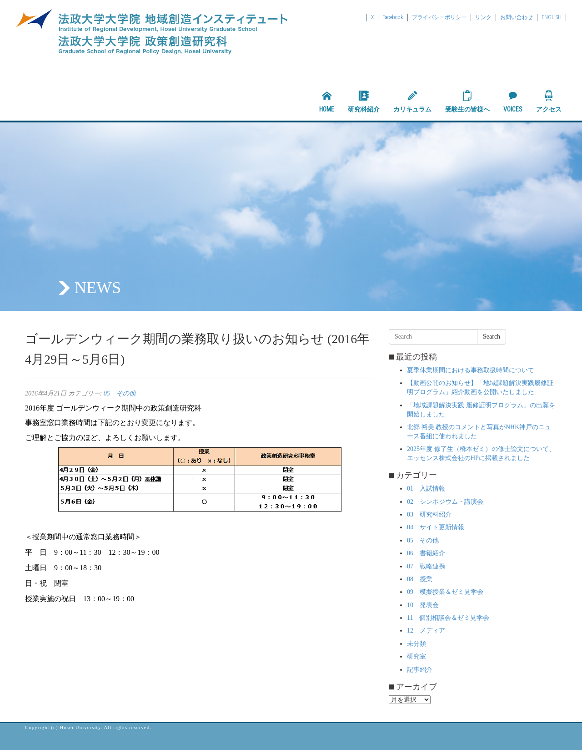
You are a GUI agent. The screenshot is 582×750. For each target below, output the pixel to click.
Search (491, 336)
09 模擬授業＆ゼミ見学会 (445, 591)
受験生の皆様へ (467, 101)
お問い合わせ (516, 17)
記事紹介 (419, 669)
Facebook (392, 17)
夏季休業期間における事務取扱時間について (470, 370)
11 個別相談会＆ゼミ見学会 (448, 617)
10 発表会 (423, 605)
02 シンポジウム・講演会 (445, 501)
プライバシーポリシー (439, 17)
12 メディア (426, 630)
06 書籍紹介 (426, 553)
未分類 (416, 643)
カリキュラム (412, 101)
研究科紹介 (364, 101)
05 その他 (119, 393)
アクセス (549, 101)
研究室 (416, 656)
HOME (326, 101)
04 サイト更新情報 (435, 527)
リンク (483, 17)
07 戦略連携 (426, 566)
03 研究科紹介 (429, 514)
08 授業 (419, 579)
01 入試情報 (426, 488)
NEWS (98, 288)
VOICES (512, 101)
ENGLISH (552, 17)
